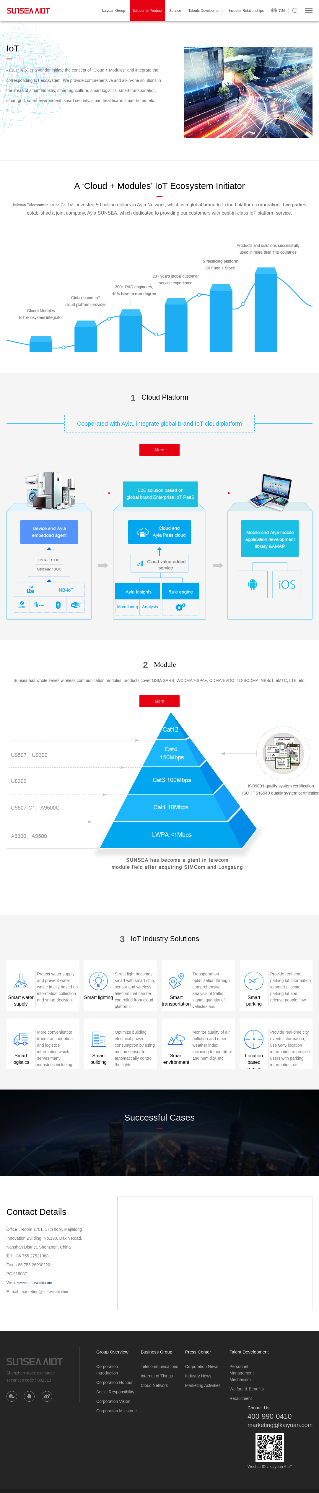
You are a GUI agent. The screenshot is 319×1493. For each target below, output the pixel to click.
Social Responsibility (115, 1392)
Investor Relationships (246, 11)
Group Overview (112, 1351)
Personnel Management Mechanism (242, 1373)
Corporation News (201, 1366)
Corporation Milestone (116, 1410)
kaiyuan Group (113, 11)
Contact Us (258, 1407)
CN (282, 10)
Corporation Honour (114, 1382)
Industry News (198, 1376)
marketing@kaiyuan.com (280, 1425)
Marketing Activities (203, 1385)
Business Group (156, 1351)
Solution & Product (147, 11)
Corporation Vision (113, 1401)
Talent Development (249, 1351)
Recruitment (241, 1398)
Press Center (198, 1351)
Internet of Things (157, 1376)
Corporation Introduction (107, 1369)
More (159, 450)
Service (175, 11)
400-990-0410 (270, 1416)
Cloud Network (154, 1385)
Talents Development (205, 11)
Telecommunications (159, 1366)
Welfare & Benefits (247, 1389)
